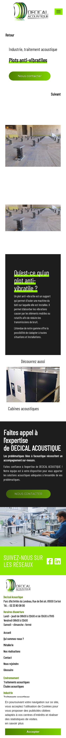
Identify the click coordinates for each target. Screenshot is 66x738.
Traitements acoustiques (17, 682)
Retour (9, 35)
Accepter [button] (33, 731)
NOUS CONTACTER (33, 494)
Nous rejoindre (11, 663)
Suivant (56, 94)
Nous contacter (30, 76)
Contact (8, 657)
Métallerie (8, 645)
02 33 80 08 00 (17, 605)
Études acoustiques (14, 686)
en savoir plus (14, 723)
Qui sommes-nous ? (14, 638)
